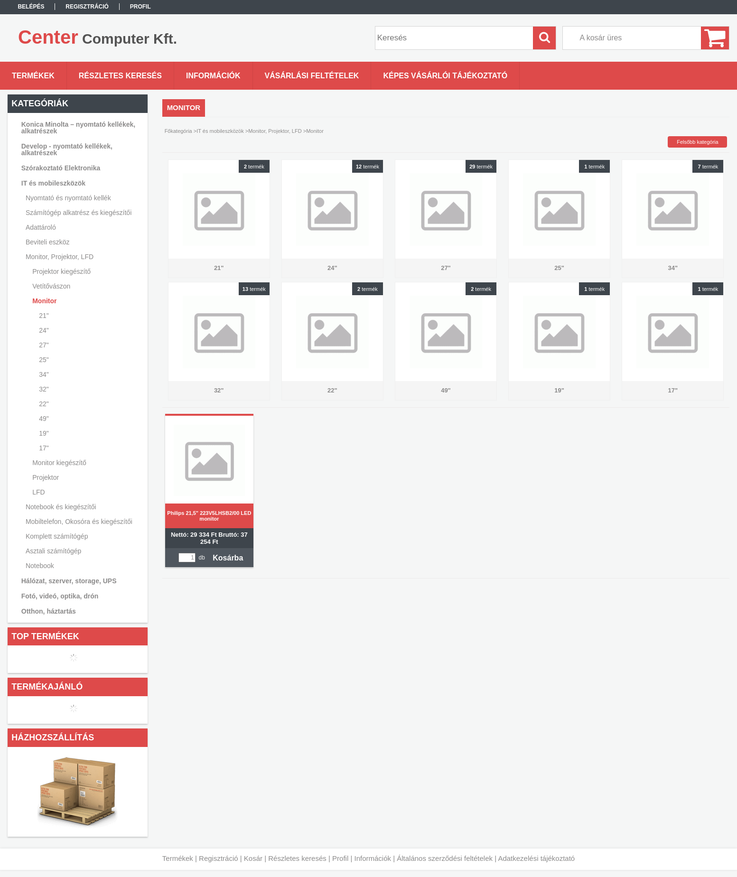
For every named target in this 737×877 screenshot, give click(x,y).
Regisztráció (218, 858)
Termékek (177, 858)
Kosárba (228, 558)
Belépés (31, 6)
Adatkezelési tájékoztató (536, 858)
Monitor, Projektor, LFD (275, 131)
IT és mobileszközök (219, 131)
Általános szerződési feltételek (445, 858)
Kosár (253, 858)
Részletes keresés (297, 858)
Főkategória (178, 131)
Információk (372, 858)
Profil (340, 858)
